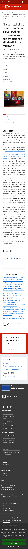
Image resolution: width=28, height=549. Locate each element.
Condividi (6, 63)
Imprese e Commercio (8, 440)
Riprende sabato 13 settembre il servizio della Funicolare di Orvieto (13, 282)
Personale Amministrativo (10, 426)
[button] (14, 546)
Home (3, 13)
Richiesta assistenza (8, 510)
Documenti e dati (7, 428)
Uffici (4, 419)
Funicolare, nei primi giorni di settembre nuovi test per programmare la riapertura (13, 317)
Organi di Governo (8, 414)
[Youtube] (7, 406)
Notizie (14, 13)
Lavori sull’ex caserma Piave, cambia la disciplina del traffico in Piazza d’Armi (12, 285)
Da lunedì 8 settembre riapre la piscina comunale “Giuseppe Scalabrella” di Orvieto (14, 308)
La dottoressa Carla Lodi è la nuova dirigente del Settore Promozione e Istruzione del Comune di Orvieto (14, 313)
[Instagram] (11, 406)
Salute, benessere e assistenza (11, 452)
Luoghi (5, 473)
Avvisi (4, 467)
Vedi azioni (6, 66)
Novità (8, 13)
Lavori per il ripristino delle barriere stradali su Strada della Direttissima (14, 305)
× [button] (26, 525)
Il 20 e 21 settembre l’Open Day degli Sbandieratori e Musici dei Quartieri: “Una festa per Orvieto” (13, 290)
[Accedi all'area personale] (22, 2)
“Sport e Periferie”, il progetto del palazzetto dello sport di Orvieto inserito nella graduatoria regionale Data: (14, 300)
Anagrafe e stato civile (9, 435)
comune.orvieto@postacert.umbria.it (13, 495)
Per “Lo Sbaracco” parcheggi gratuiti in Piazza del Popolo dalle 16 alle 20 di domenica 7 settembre (12, 295)
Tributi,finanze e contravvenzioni (11, 450)
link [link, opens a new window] (6, 536)
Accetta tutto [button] (14, 540)
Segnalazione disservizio (9, 506)
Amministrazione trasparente (10, 518)
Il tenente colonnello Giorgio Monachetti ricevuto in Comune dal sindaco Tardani (13, 278)
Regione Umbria (6, 2)
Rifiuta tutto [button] (14, 543)
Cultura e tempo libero (9, 438)
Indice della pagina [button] (9, 112)
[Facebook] (3, 406)
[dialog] (14, 536)
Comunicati (6, 464)
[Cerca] (25, 6)
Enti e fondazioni (7, 421)
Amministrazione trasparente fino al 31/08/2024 (12, 521)
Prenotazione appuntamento (10, 503)
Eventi (5, 476)
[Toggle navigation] (3, 6)
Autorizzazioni (7, 455)
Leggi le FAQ (6, 508)
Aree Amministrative (8, 416)
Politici (5, 423)
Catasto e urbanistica (8, 443)
